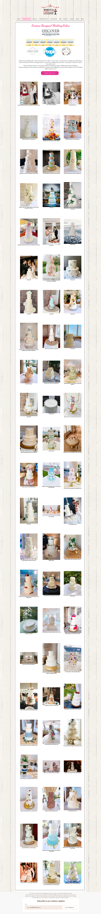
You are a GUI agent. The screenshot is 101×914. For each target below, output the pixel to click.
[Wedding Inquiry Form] (50, 73)
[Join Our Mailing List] (69, 907)
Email (26, 904)
